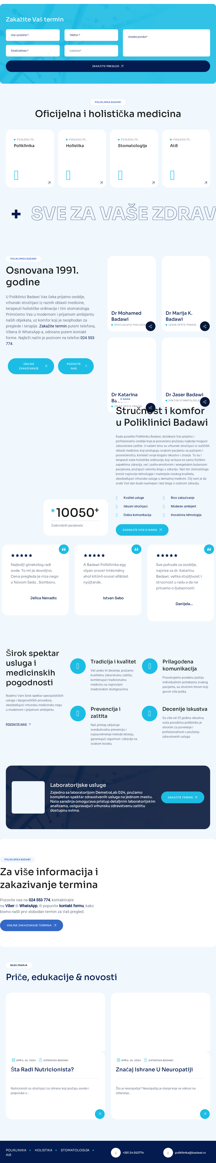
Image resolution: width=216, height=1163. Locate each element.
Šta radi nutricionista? (43, 1068)
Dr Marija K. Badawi (179, 316)
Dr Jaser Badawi (185, 395)
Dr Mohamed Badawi (126, 316)
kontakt (65, 904)
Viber (9, 904)
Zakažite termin (53, 326)
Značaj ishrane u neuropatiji (155, 1068)
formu (78, 904)
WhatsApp (28, 904)
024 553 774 (39, 898)
